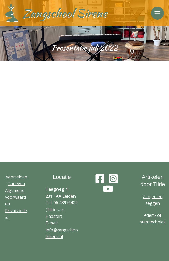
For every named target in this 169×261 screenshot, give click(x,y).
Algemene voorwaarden (15, 197)
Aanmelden (16, 177)
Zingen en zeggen (152, 200)
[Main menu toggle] (157, 13)
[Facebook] (100, 179)
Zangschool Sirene (64, 13)
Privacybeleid (16, 214)
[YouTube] (108, 189)
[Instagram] (113, 179)
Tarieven (16, 183)
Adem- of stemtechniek (153, 218)
